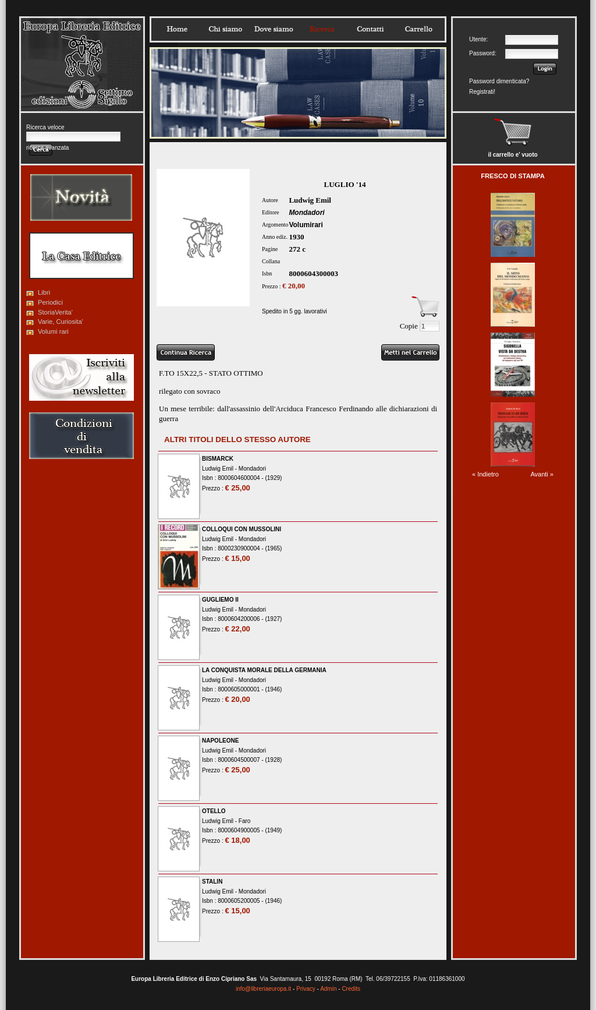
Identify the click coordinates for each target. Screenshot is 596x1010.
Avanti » (542, 474)
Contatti (370, 29)
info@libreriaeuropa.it (263, 989)
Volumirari (305, 225)
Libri (44, 292)
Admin (328, 989)
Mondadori (306, 213)
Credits (351, 989)
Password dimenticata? (499, 81)
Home (177, 29)
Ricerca (322, 29)
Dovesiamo (273, 29)
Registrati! (482, 92)
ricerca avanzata (47, 147)
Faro (245, 821)
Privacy (305, 989)
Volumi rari (53, 331)
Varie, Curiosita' (60, 321)
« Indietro (485, 474)
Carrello (418, 29)
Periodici (50, 302)
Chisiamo (225, 29)
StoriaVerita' (55, 312)
